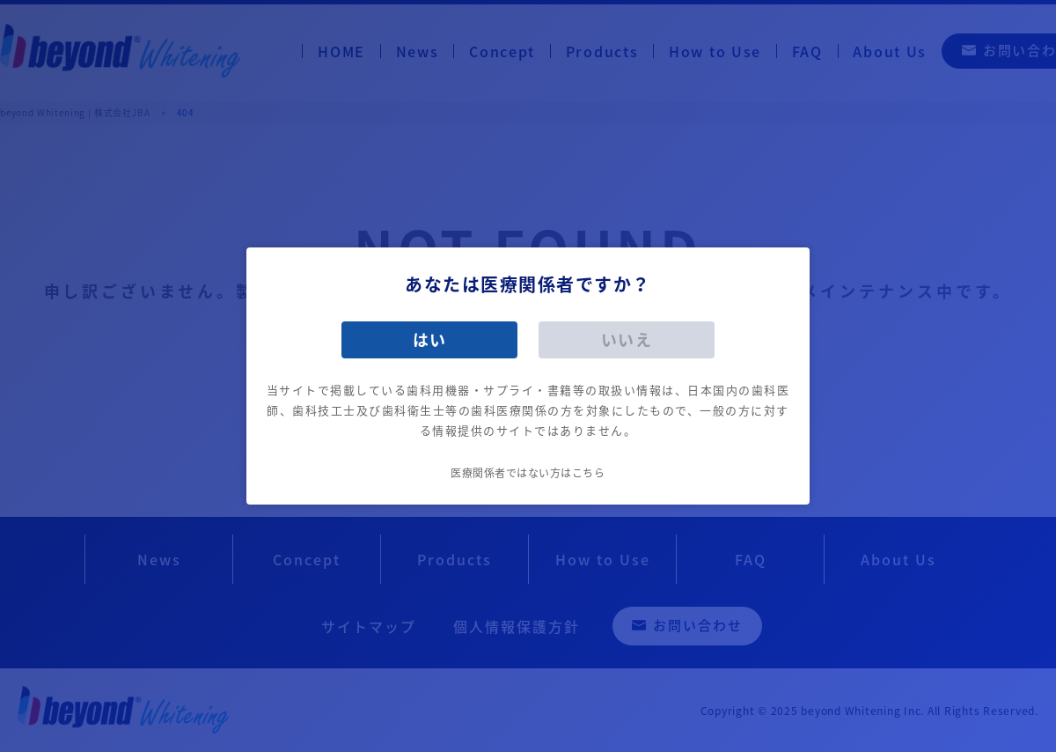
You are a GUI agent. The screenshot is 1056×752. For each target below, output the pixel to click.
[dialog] (528, 376)
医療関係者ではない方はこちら (528, 473)
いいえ (627, 339)
